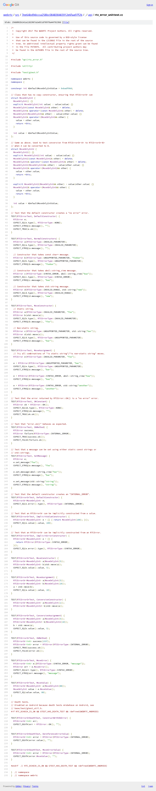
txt (143, 786)
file (65, 22)
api (90, 15)
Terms (35, 786)
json (150, 786)
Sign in (150, 4)
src (17, 15)
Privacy (26, 786)
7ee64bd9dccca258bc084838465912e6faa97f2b (52, 15)
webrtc (8, 15)
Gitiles (18, 786)
